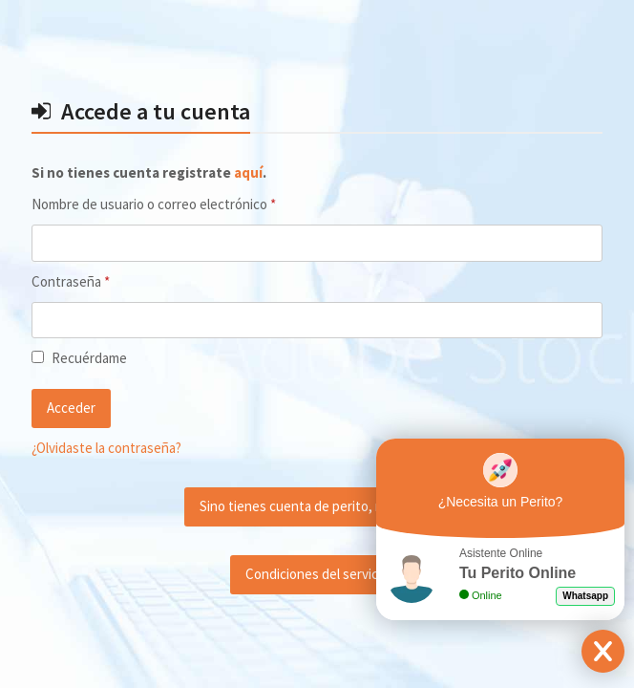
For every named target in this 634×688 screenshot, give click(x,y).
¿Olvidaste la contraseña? (106, 448)
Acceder (71, 407)
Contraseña (103, 280)
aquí (248, 172)
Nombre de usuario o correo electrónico (186, 203)
